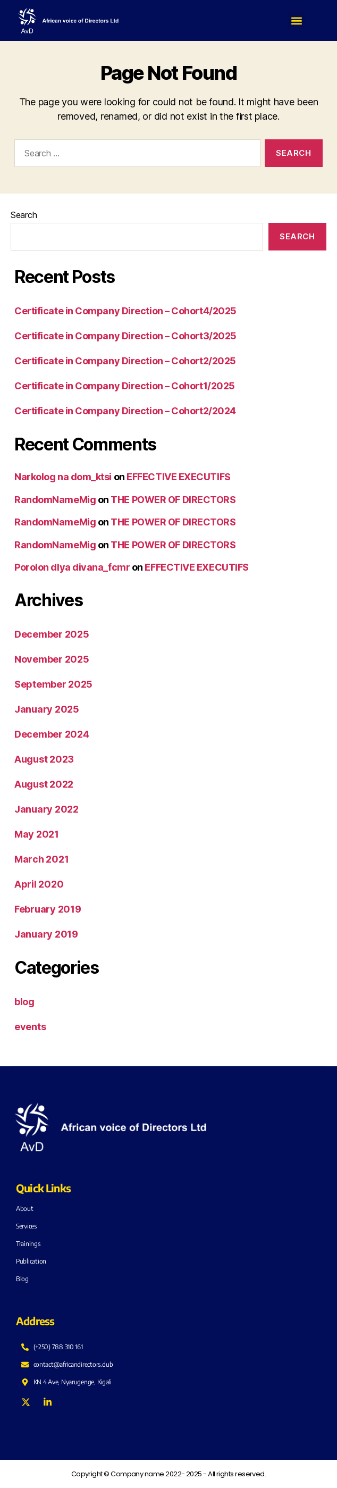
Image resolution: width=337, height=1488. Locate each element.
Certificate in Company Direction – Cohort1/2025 (124, 385)
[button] (296, 20)
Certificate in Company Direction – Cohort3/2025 (125, 335)
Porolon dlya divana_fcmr (72, 567)
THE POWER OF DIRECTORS (173, 499)
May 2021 (36, 834)
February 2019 (47, 909)
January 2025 (46, 709)
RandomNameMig (55, 499)
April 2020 (38, 884)
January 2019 (46, 934)
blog (24, 1001)
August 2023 (44, 759)
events (30, 1026)
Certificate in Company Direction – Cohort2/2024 (125, 410)
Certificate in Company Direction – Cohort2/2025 (125, 360)
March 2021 (41, 859)
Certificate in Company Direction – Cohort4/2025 (125, 310)
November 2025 (51, 659)
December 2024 (51, 734)
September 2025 (53, 684)
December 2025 (51, 634)
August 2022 (43, 784)
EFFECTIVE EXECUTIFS (178, 476)
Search (24, 215)
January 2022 (46, 809)
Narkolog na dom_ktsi (63, 476)
